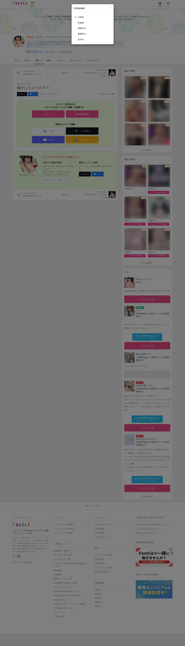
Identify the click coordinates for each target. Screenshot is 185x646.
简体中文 (82, 28)
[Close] (110, 7)
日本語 (81, 17)
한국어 (81, 39)
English (81, 23)
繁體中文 (82, 34)
